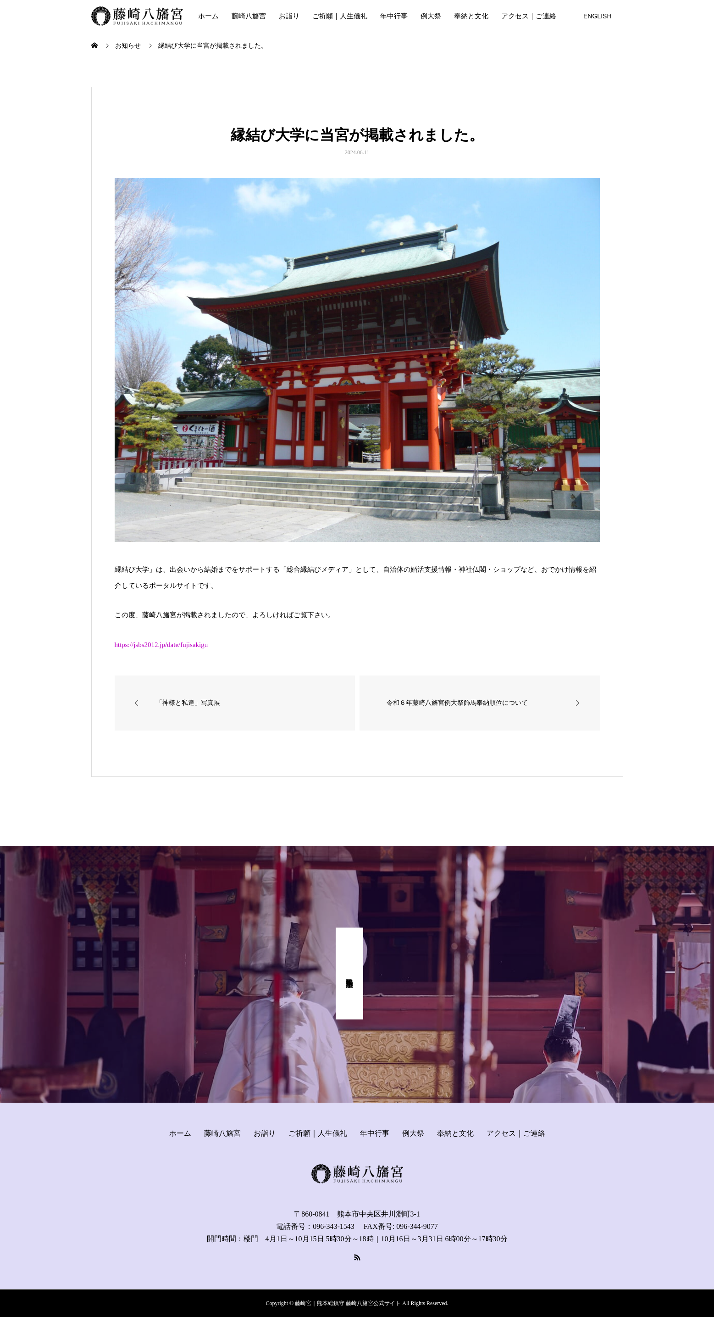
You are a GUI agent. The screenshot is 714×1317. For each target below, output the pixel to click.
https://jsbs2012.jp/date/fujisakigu (161, 644)
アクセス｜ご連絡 (528, 16)
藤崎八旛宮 (249, 16)
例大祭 (431, 16)
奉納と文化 (471, 16)
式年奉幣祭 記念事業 (350, 974)
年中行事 (394, 16)
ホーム (208, 16)
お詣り (289, 16)
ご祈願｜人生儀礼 (339, 16)
